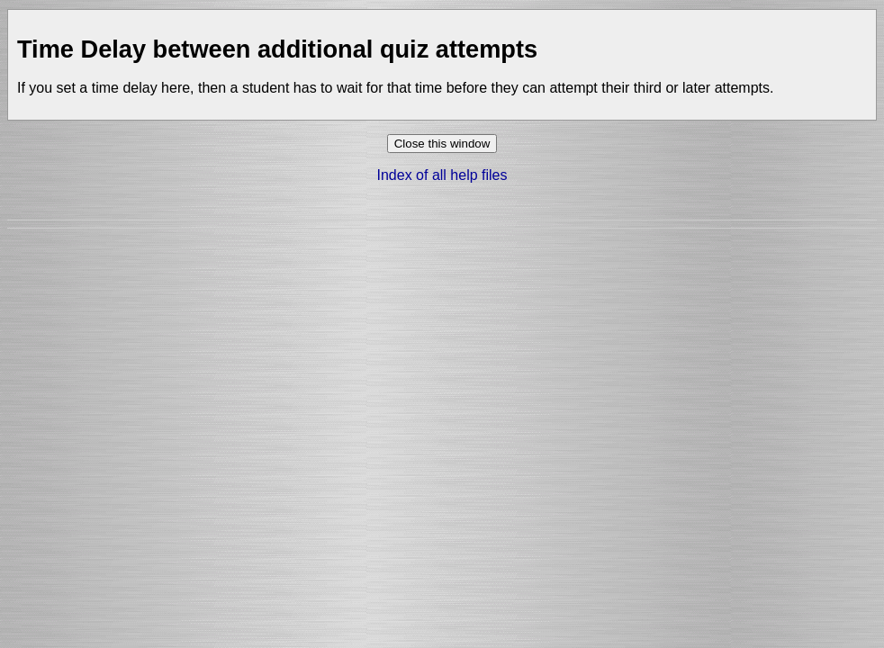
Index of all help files (442, 175)
